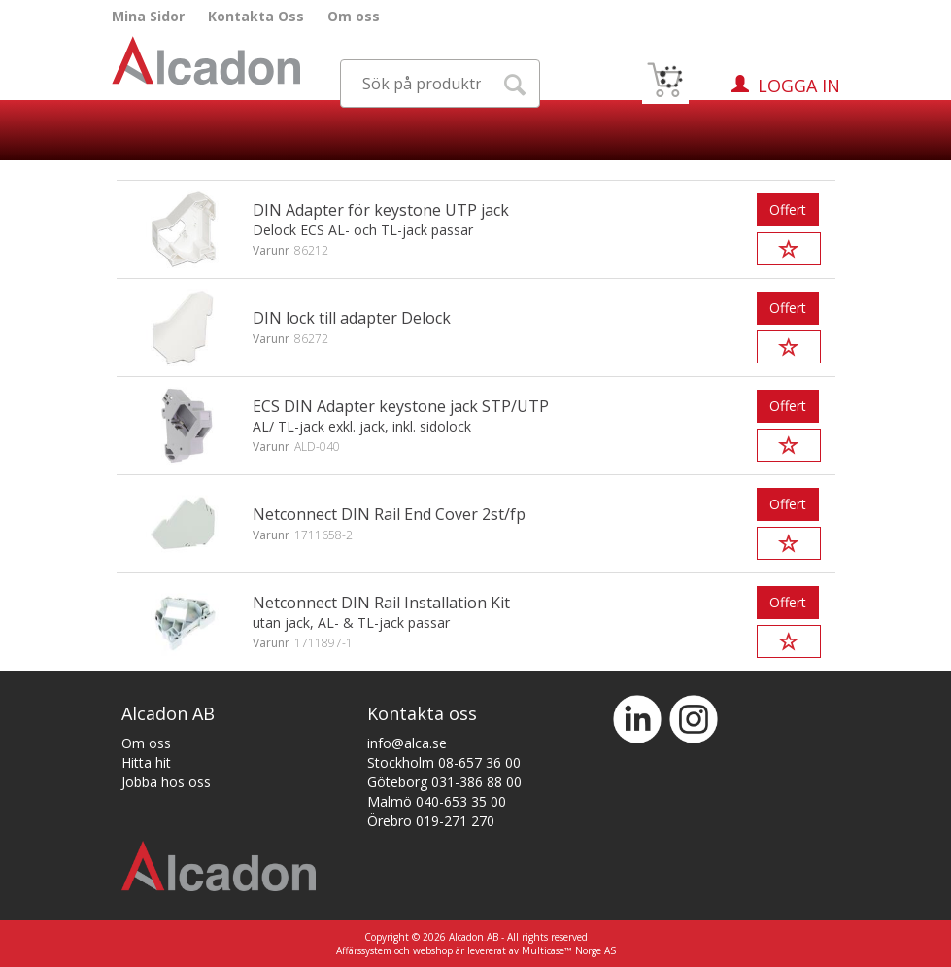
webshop (433, 950)
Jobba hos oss (166, 782)
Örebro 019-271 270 (430, 821)
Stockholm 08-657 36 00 (444, 762)
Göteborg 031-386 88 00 (444, 782)
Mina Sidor (148, 16)
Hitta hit (146, 762)
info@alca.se (407, 743)
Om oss (353, 16)
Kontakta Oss (256, 16)
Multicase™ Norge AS (569, 950)
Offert (787, 209)
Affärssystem (363, 950)
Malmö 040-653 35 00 (436, 801)
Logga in (799, 85)
